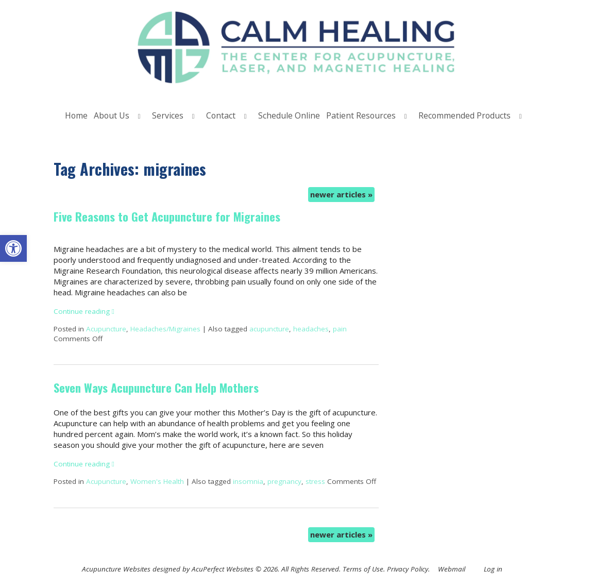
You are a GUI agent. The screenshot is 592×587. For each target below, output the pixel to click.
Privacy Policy (407, 569)
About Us (111, 115)
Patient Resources (361, 115)
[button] (13, 248)
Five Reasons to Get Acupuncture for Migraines (167, 216)
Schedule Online (289, 115)
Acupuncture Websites (116, 569)
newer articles (341, 194)
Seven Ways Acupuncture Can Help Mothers (156, 387)
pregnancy (284, 481)
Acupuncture (106, 328)
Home (76, 115)
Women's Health (157, 481)
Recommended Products (464, 115)
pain (340, 328)
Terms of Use (363, 569)
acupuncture (269, 328)
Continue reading (84, 311)
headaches (311, 328)
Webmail (451, 569)
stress (315, 481)
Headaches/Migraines (165, 328)
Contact (220, 115)
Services (167, 115)
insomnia (248, 481)
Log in (493, 569)
